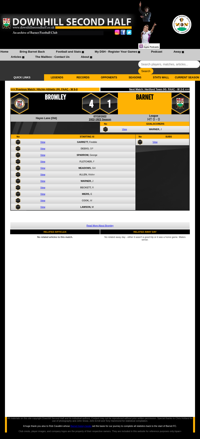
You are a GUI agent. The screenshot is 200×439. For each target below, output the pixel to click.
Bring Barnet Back (32, 51)
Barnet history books (80, 426)
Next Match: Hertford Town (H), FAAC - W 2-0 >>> (159, 89)
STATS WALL (161, 77)
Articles (16, 56)
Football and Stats (68, 51)
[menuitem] (4, 52)
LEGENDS (57, 77)
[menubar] (100, 55)
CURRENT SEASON (187, 77)
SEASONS (135, 77)
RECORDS (82, 77)
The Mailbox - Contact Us (52, 56)
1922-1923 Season (100, 119)
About (85, 56)
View (124, 129)
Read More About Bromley (100, 225)
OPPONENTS (109, 77)
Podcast (156, 51)
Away (177, 51)
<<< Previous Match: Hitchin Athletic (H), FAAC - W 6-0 (44, 89)
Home (4, 51)
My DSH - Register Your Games (116, 51)
